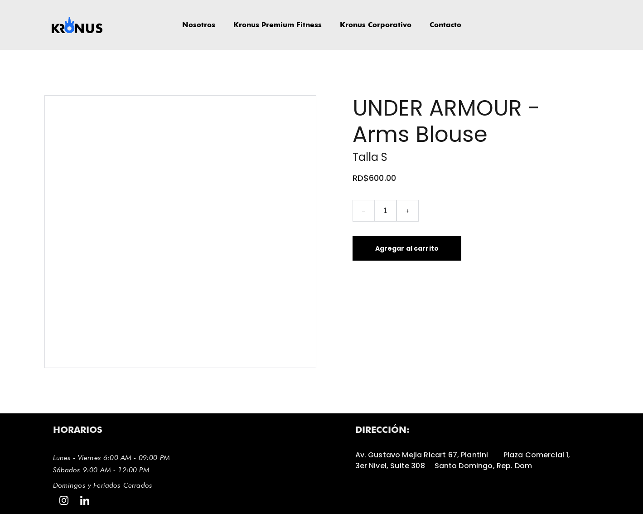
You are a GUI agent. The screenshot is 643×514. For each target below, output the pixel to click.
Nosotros (198, 24)
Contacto (445, 24)
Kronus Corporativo (375, 24)
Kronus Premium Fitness (277, 24)
